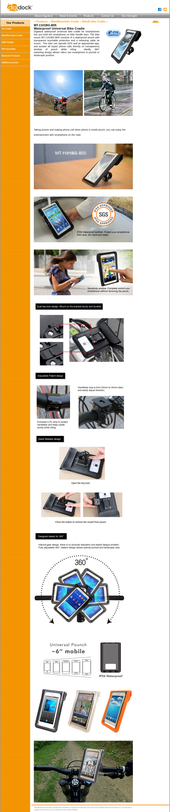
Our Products (15, 22)
